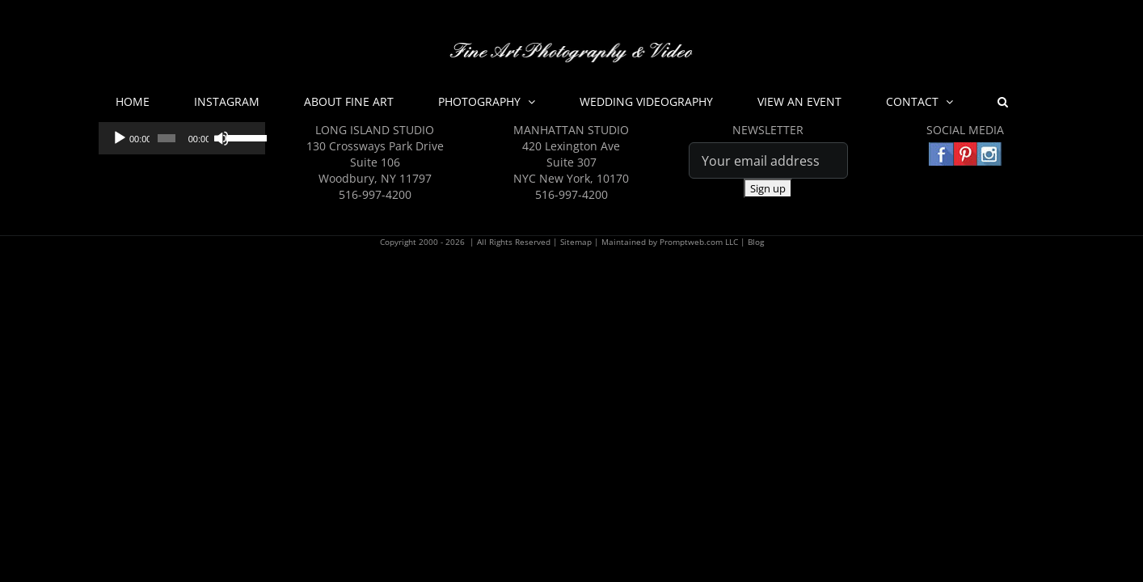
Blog (756, 241)
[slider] (163, 138)
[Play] (120, 138)
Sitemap (576, 241)
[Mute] (217, 138)
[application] (178, 138)
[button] (942, 102)
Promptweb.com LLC (699, 241)
